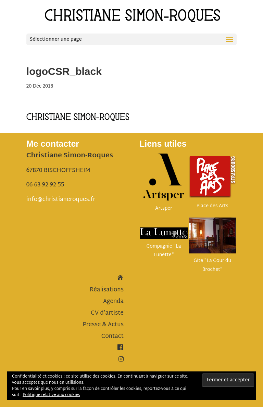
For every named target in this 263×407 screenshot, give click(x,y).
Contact (112, 336)
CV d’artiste (107, 313)
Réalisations (107, 290)
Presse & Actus (103, 324)
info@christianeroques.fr (60, 199)
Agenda (113, 301)
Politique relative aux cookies (51, 395)
